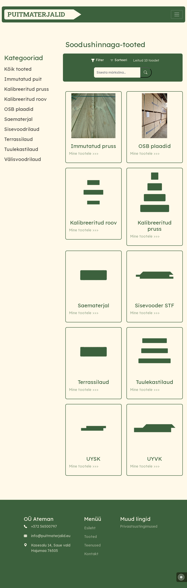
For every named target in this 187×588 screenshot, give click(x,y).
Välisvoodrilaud (22, 159)
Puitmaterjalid (36, 14)
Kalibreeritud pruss (26, 89)
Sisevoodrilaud (21, 129)
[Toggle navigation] (177, 14)
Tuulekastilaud (21, 149)
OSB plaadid (18, 109)
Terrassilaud (18, 139)
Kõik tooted (17, 69)
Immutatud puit (23, 79)
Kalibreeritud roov (25, 99)
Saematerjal (18, 119)
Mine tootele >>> (83, 153)
